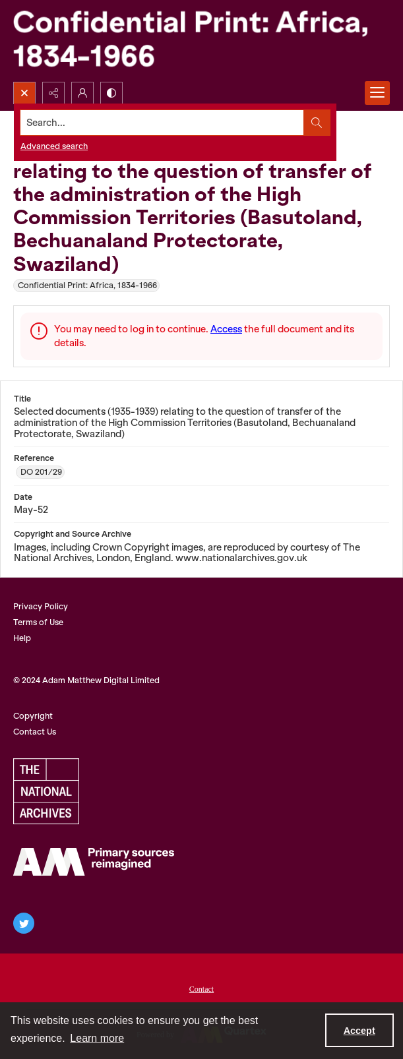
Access (226, 329)
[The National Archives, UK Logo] (46, 791)
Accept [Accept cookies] (359, 1030)
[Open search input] (24, 93)
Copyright (33, 716)
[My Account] (82, 93)
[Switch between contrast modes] (111, 93)
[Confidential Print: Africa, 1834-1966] (201, 41)
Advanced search (54, 146)
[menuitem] (201, 988)
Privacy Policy (40, 606)
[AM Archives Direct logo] (93, 862)
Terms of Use (38, 622)
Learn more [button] (97, 1038)
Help (22, 638)
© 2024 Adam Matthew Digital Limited (86, 680)
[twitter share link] (23, 923)
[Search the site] (162, 122)
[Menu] (377, 93)
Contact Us (34, 732)
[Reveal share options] (53, 93)
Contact (201, 989)
